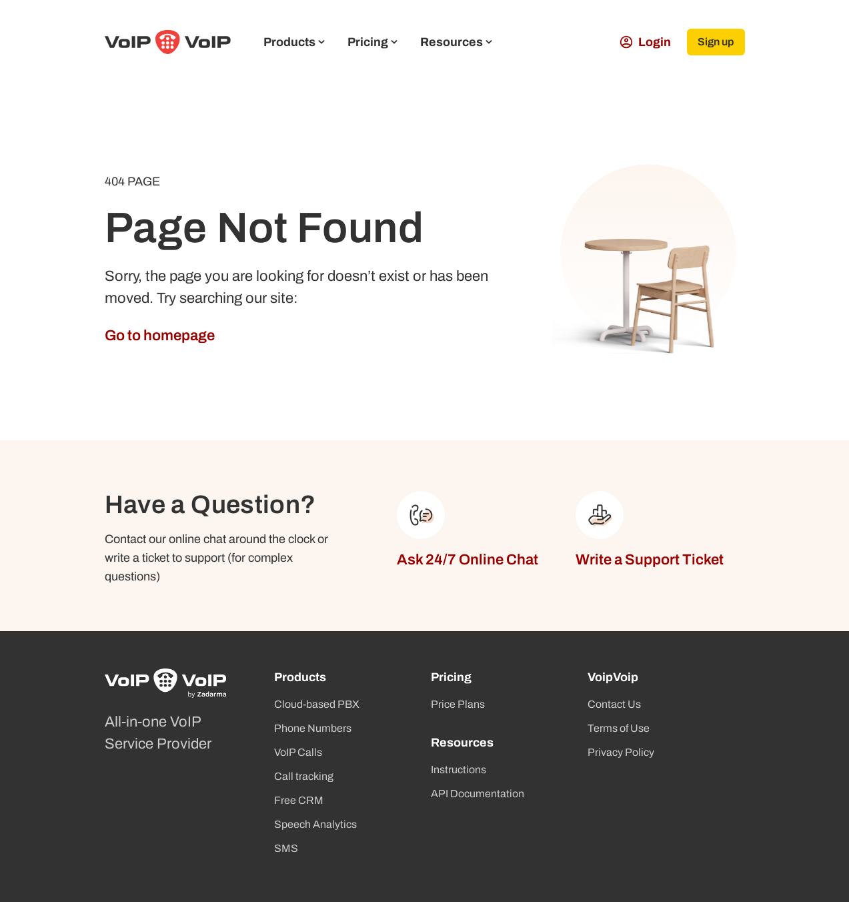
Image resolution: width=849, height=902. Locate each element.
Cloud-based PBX (316, 704)
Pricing (372, 42)
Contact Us (614, 704)
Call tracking (303, 776)
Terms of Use (619, 728)
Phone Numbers (312, 728)
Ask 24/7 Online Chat (467, 560)
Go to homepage (160, 336)
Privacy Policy (621, 752)
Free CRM (298, 800)
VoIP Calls (298, 752)
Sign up (716, 41)
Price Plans (458, 704)
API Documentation (477, 793)
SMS (286, 848)
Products (294, 42)
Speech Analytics (315, 824)
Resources (456, 42)
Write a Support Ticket (650, 560)
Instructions (458, 769)
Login (644, 42)
